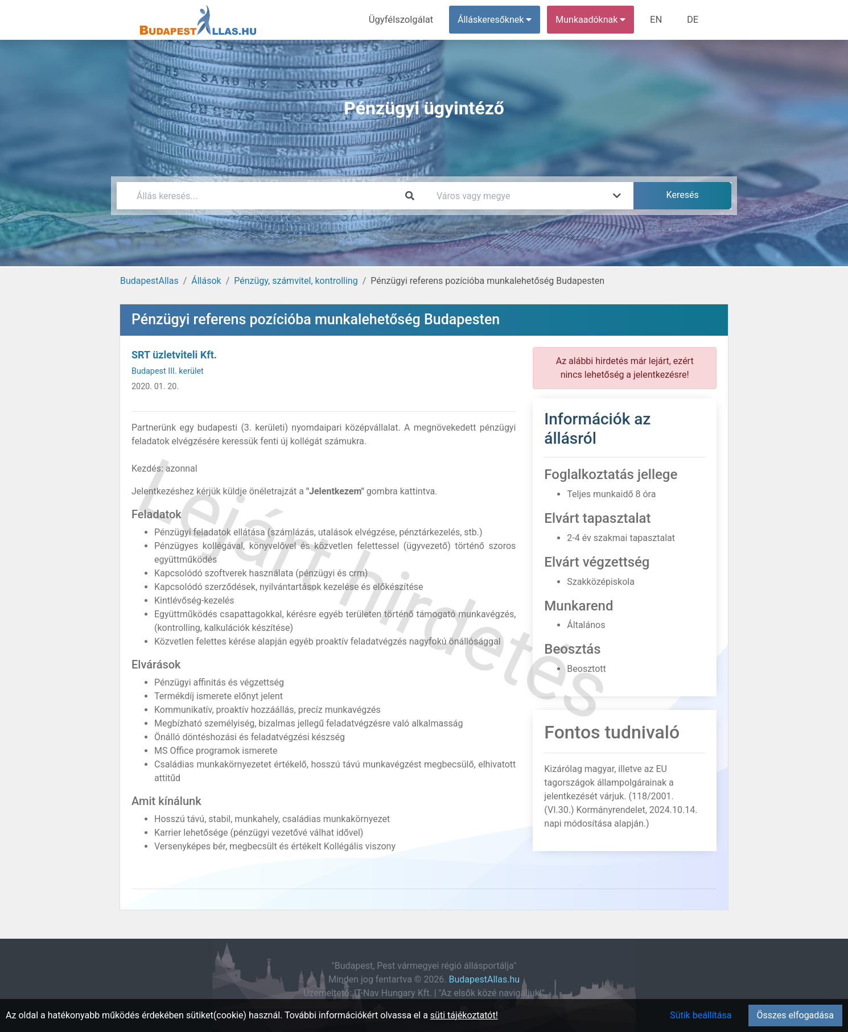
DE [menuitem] (693, 19)
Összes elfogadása (795, 1015)
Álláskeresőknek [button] (497, 19)
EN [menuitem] (658, 19)
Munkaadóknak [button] (593, 19)
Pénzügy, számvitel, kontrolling (295, 280)
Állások (206, 280)
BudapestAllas (149, 280)
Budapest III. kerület (167, 371)
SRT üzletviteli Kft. (174, 355)
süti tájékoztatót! (464, 1015)
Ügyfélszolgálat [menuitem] (405, 19)
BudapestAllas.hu (484, 979)
